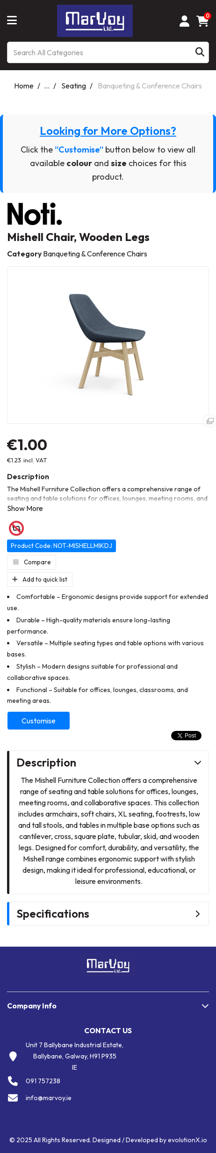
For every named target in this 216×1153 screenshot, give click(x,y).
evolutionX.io (187, 1140)
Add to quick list (39, 579)
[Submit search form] (199, 52)
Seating (73, 85)
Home (24, 85)
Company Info (32, 1005)
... (47, 85)
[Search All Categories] (108, 52)
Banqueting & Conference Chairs (150, 85)
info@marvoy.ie (49, 1098)
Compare (31, 562)
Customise (39, 720)
